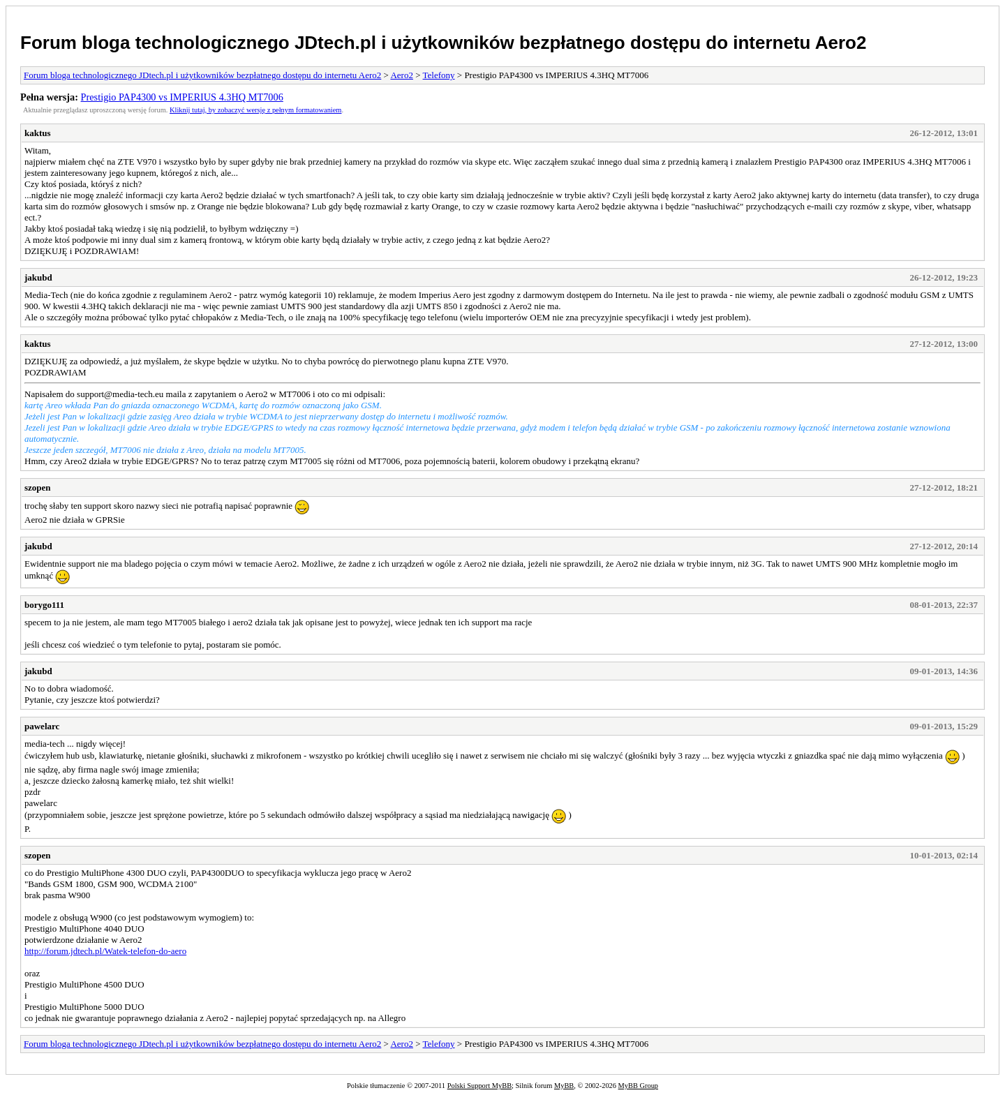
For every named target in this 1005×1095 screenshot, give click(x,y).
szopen (37, 487)
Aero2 (401, 75)
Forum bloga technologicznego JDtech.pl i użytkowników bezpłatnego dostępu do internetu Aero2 (443, 42)
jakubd (38, 277)
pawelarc (41, 726)
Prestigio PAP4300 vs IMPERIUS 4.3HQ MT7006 (182, 97)
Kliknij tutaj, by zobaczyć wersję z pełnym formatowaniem (255, 110)
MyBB (564, 1085)
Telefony (439, 75)
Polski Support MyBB (479, 1085)
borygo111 (44, 604)
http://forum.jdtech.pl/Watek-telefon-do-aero (105, 951)
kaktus (37, 133)
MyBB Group (638, 1085)
